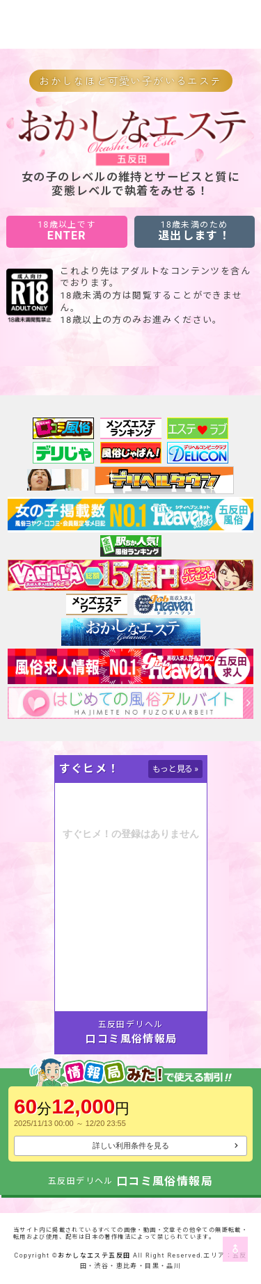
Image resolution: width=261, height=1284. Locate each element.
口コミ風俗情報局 (131, 1039)
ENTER (66, 231)
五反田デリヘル (131, 1024)
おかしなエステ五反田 (94, 1255)
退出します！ (194, 231)
